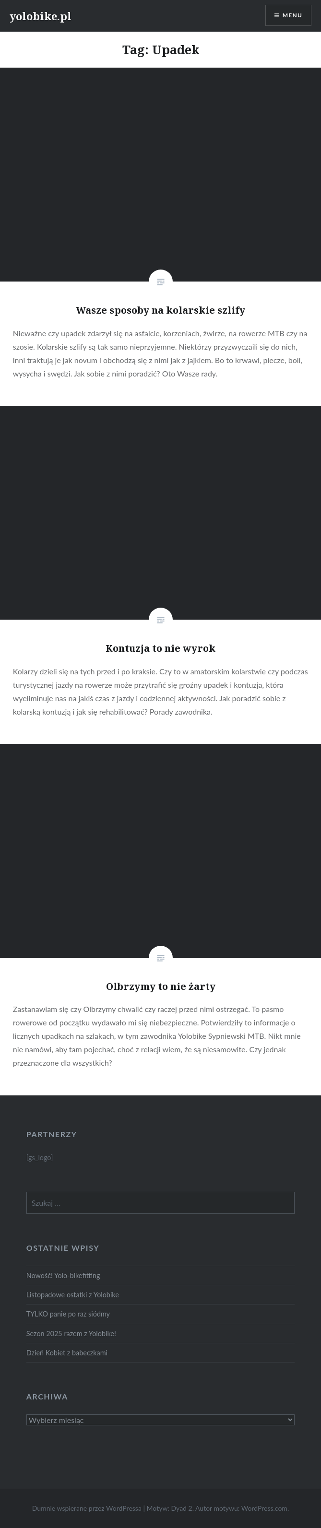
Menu (292, 15)
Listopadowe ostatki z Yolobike (72, 1295)
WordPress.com (264, 1508)
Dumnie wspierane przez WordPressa (87, 1508)
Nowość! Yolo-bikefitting (63, 1275)
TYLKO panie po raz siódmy (68, 1314)
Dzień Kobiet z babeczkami (66, 1353)
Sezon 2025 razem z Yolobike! (71, 1333)
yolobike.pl (40, 16)
